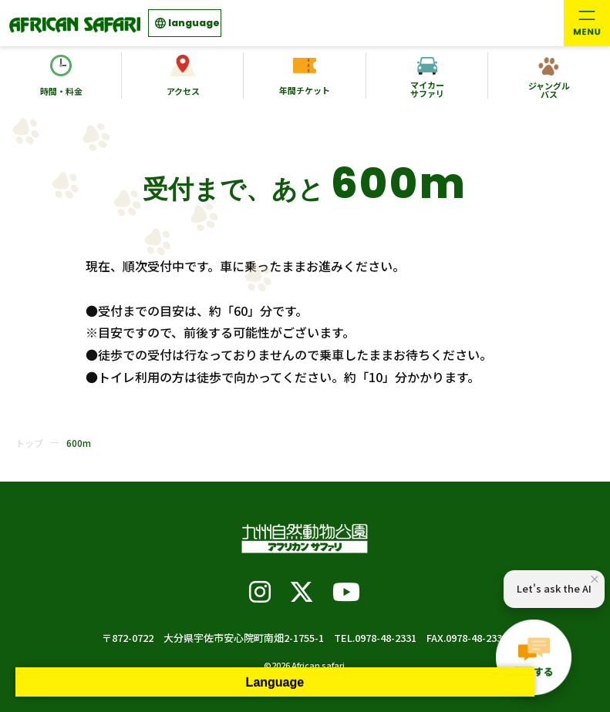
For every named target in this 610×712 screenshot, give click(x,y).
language (194, 22)
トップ (29, 442)
